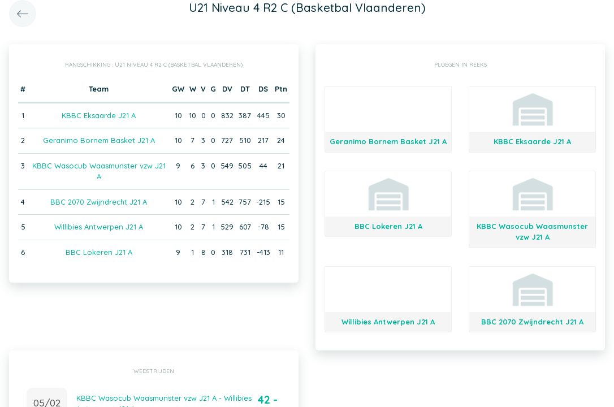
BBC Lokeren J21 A (99, 252)
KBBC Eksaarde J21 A (99, 115)
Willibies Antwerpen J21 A (98, 226)
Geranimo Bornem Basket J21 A (99, 140)
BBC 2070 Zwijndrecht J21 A (98, 201)
